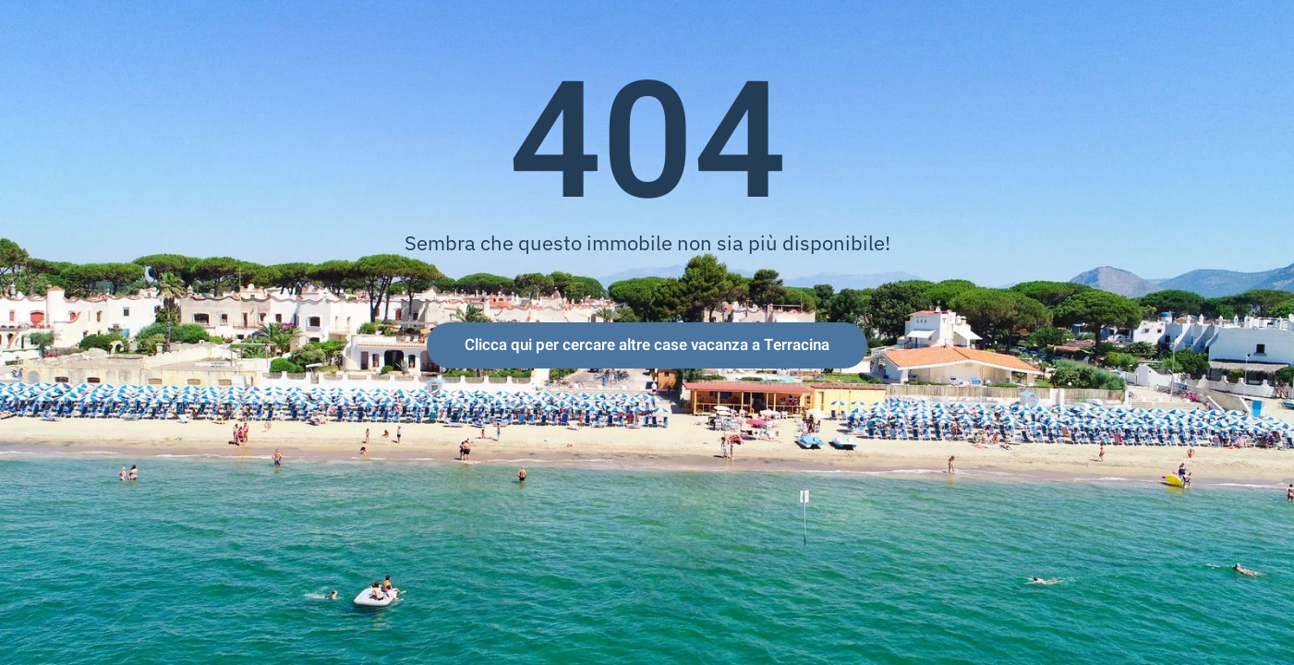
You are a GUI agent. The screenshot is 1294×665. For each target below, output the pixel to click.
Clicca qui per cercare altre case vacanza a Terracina (647, 345)
